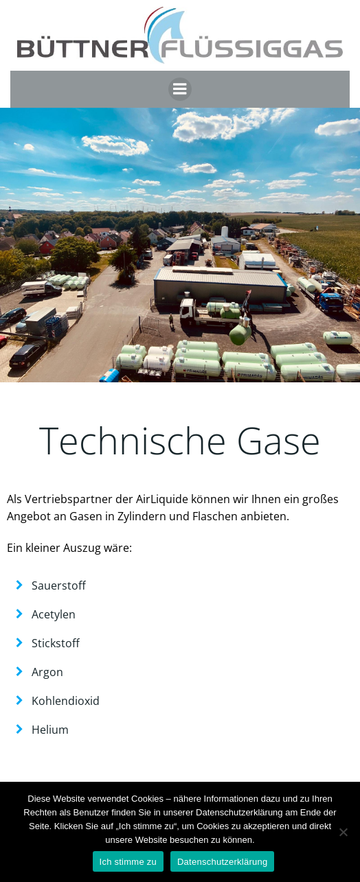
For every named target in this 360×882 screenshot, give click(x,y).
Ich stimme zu (128, 862)
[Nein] (343, 832)
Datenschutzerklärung (222, 862)
